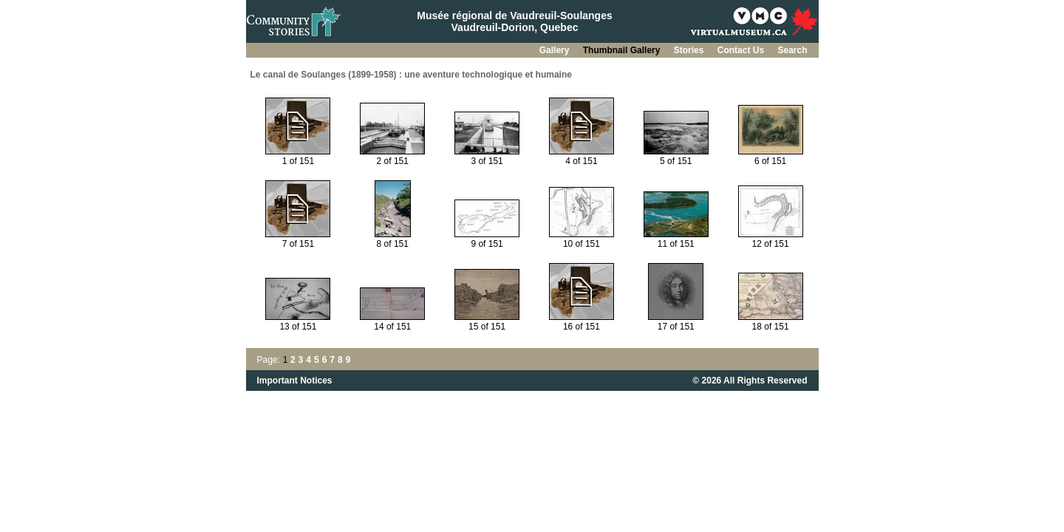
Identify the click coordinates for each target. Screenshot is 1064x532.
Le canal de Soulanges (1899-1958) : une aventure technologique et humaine (411, 74)
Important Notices (294, 380)
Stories (690, 50)
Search (792, 50)
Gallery (555, 50)
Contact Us (742, 50)
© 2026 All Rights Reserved (749, 380)
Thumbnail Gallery (623, 50)
